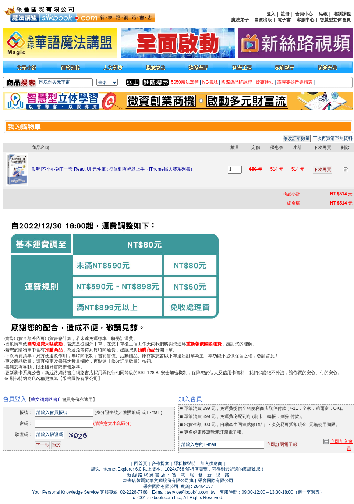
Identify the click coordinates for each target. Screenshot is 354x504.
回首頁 (140, 463)
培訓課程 (342, 14)
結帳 (323, 14)
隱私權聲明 (185, 463)
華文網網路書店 (46, 399)
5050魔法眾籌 (185, 82)
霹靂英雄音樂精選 (294, 82)
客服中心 (305, 19)
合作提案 (160, 463)
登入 (270, 14)
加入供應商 (211, 463)
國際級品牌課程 (236, 82)
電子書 (284, 19)
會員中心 (304, 14)
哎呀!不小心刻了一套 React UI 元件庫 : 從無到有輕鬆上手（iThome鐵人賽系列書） (113, 169)
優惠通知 (264, 82)
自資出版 (263, 19)
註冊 (285, 14)
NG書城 (210, 82)
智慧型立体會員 (335, 19)
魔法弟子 (240, 19)
